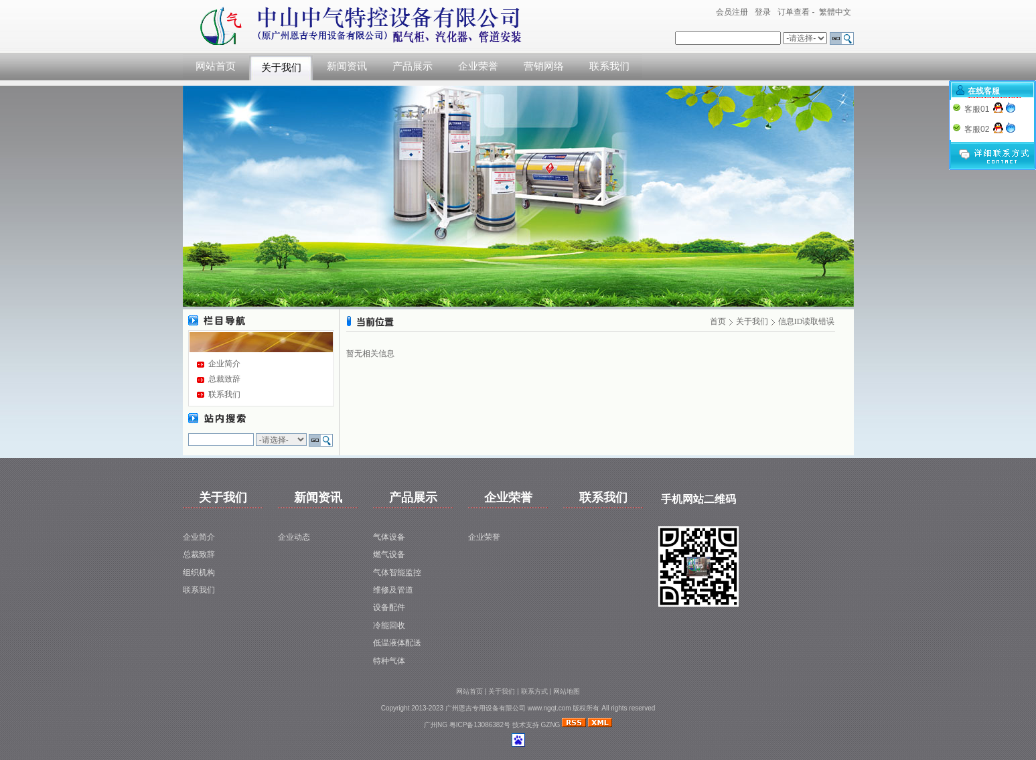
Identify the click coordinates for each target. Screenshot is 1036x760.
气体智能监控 (397, 572)
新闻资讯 (347, 66)
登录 (763, 12)
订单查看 (794, 12)
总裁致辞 (224, 379)
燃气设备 (389, 554)
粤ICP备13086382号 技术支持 (495, 725)
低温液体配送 (397, 643)
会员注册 (732, 12)
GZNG (551, 725)
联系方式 (534, 691)
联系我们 (609, 66)
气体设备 (389, 537)
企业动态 (294, 537)
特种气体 (389, 661)
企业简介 (224, 363)
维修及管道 (393, 590)
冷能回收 (389, 625)
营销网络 (544, 66)
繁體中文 (835, 12)
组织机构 (199, 572)
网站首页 (216, 66)
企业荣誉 (478, 66)
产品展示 (412, 66)
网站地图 (566, 691)
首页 (718, 321)
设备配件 (389, 607)
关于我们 (281, 67)
